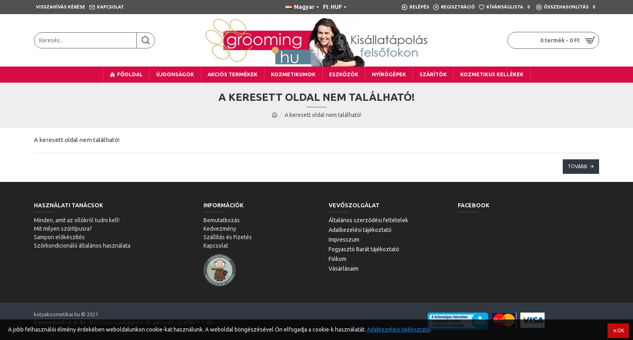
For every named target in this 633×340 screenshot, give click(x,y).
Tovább (577, 166)
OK (620, 330)
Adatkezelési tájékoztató (398, 329)
